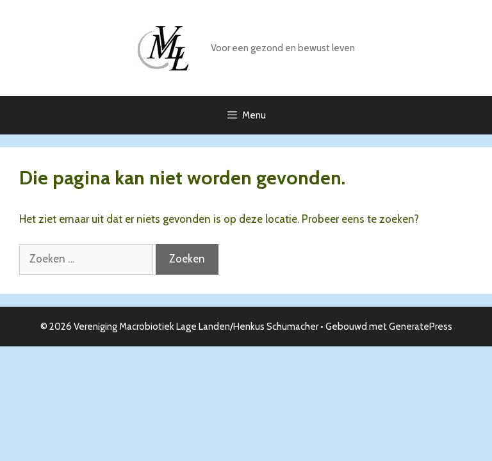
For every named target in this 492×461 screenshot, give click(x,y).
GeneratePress (420, 326)
